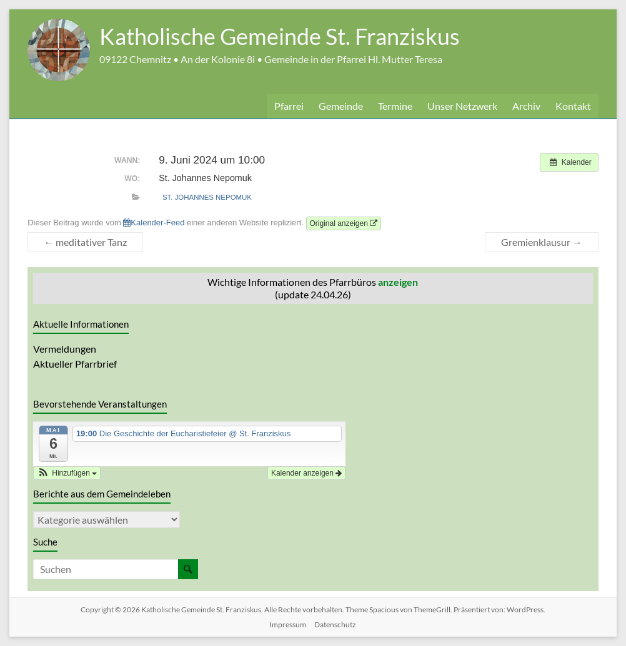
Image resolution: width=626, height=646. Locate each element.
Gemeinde (341, 106)
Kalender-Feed (153, 222)
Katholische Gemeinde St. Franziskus (279, 36)
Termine (395, 106)
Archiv (526, 106)
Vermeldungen (64, 349)
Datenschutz (335, 624)
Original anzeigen (344, 223)
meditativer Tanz (85, 242)
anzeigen (398, 282)
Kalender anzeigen (306, 473)
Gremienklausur (541, 242)
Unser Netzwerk (462, 106)
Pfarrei (289, 106)
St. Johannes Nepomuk (207, 197)
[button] (67, 473)
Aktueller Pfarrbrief (75, 363)
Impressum (287, 624)
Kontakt (573, 106)
